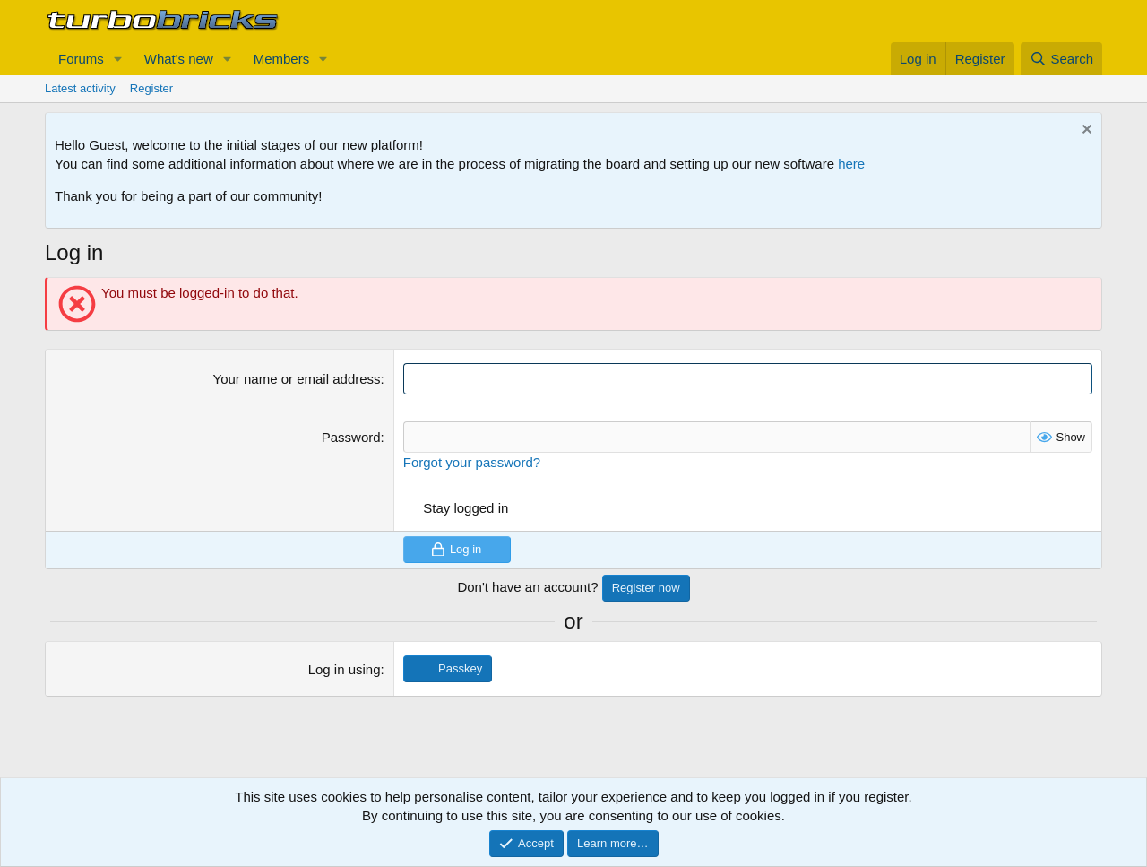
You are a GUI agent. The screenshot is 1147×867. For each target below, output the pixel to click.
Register (151, 88)
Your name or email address (297, 378)
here (851, 163)
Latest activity (80, 88)
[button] (118, 58)
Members (282, 58)
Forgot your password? (471, 462)
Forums (81, 58)
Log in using (344, 669)
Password (351, 437)
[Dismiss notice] (1084, 131)
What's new (178, 58)
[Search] (1061, 58)
